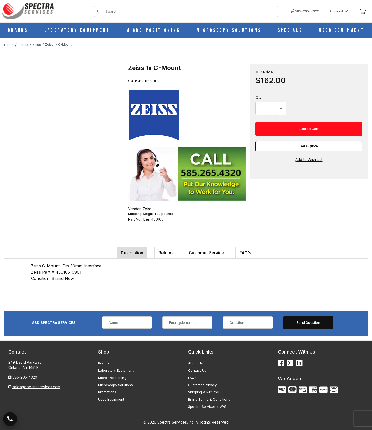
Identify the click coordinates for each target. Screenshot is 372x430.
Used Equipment (111, 399)
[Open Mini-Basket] (362, 11)
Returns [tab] (166, 252)
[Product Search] (190, 11)
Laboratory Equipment (116, 370)
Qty (258, 97)
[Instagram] (290, 363)
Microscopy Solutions (115, 385)
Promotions (107, 392)
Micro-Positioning (112, 377)
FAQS (192, 377)
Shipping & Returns (203, 392)
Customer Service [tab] (206, 252)
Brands (104, 363)
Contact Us (197, 370)
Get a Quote (309, 146)
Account (338, 11)
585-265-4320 (305, 11)
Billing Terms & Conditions (209, 399)
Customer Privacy (202, 385)
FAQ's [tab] (245, 252)
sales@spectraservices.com (36, 387)
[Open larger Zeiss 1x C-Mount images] (61, 115)
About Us (195, 363)
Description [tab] (132, 252)
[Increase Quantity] (281, 108)
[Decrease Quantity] (261, 108)
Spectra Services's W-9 (207, 406)
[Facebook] (281, 363)
